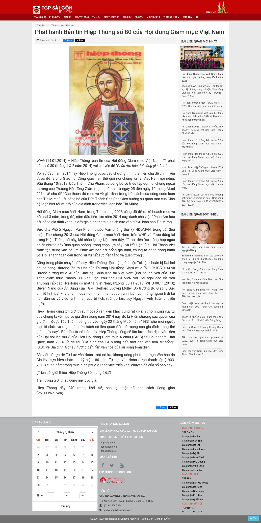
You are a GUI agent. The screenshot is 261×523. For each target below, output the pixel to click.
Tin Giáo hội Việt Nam (62, 25)
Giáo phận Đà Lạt (191, 445)
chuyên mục (82, 17)
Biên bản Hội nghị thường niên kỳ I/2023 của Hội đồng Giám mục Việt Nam (202, 340)
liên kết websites (192, 422)
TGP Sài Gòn (188, 432)
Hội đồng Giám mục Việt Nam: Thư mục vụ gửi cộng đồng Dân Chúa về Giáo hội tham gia (202, 293)
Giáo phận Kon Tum (192, 495)
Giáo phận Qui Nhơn (192, 499)
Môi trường (153, 17)
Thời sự (41, 25)
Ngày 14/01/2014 (48, 40)
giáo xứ (127, 17)
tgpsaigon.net (108, 442)
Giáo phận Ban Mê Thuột (195, 482)
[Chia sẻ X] (80, 40)
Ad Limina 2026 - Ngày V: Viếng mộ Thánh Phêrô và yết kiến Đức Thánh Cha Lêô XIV (202, 130)
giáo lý (67, 17)
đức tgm (187, 17)
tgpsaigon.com (109, 446)
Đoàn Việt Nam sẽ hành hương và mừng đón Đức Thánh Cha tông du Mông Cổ (202, 306)
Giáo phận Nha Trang (193, 491)
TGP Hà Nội (188, 508)
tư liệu (96, 17)
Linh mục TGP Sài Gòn (114, 424)
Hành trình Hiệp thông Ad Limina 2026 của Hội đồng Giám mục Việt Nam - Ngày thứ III (202, 157)
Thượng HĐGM (171, 17)
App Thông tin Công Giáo (116, 472)
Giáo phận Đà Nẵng (192, 487)
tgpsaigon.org (108, 451)
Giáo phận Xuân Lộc (192, 470)
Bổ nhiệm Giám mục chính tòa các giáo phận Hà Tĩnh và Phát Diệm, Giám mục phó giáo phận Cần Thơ (202, 259)
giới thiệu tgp (111, 17)
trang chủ (40, 17)
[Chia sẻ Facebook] (68, 40)
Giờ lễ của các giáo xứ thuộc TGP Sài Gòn (128, 430)
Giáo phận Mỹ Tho (191, 453)
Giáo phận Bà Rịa (191, 436)
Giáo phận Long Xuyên (193, 449)
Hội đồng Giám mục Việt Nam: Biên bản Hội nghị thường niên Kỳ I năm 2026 (202, 77)
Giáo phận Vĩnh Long (193, 466)
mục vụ (139, 17)
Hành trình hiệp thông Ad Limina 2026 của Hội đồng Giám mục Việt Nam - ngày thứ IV (202, 143)
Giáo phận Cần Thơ (192, 440)
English (211, 12)
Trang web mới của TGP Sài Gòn (121, 437)
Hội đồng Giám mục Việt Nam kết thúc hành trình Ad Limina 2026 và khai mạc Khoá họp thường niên (202, 116)
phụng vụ (54, 17)
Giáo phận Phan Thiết (193, 457)
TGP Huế (186, 478)
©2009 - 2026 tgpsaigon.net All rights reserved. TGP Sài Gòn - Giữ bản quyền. (130, 518)
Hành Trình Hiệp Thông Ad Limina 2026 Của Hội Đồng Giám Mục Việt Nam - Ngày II (202, 171)
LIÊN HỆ (104, 491)
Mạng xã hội (108, 457)
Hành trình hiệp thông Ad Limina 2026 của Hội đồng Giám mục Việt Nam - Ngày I (202, 184)
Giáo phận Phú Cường (193, 461)
